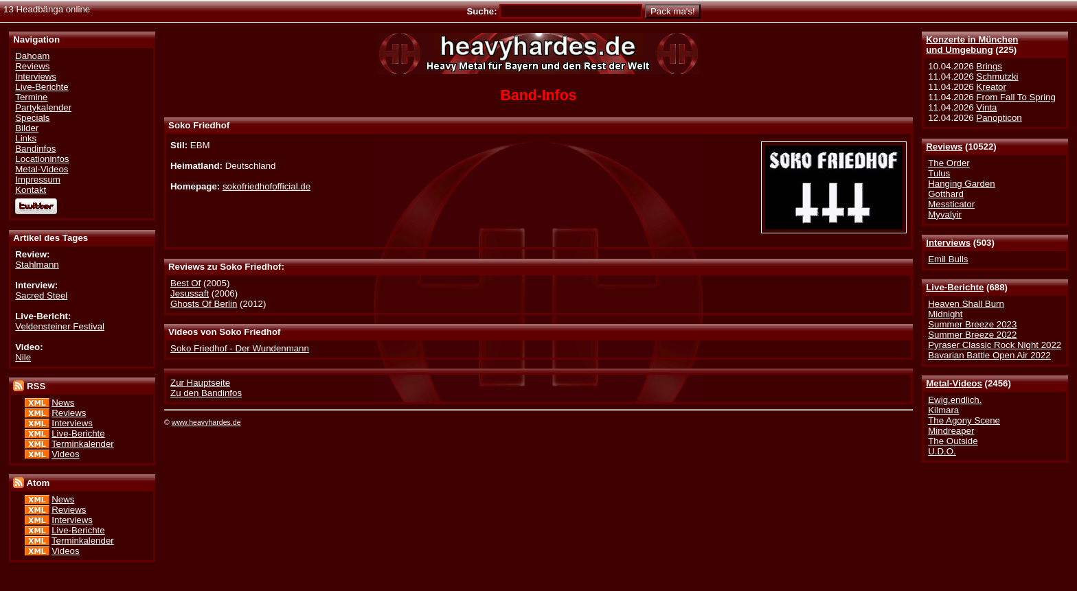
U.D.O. (942, 451)
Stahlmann (36, 264)
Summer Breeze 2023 (972, 324)
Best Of (185, 283)
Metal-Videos (954, 383)
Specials (32, 118)
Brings (989, 66)
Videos (65, 454)
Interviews (948, 242)
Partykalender (43, 107)
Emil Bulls (948, 259)
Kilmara (943, 410)
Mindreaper (951, 431)
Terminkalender (83, 444)
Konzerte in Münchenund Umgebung (972, 44)
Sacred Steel (41, 295)
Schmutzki (997, 76)
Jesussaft (189, 293)
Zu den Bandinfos (206, 393)
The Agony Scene (964, 420)
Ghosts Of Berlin (203, 304)
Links (25, 138)
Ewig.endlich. (955, 400)
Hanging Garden (961, 183)
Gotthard (946, 194)
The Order (948, 163)
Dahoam (32, 56)
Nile (23, 357)
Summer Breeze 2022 (972, 334)
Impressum (37, 179)
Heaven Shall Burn (966, 304)
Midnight (945, 314)
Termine (31, 97)
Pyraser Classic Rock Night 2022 (994, 345)
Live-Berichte (955, 287)
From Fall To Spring (1016, 97)
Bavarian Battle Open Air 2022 (989, 355)
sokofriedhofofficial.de (266, 186)
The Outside (952, 441)
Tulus (939, 173)
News (63, 402)
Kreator (991, 87)
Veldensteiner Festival (59, 326)
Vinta (986, 107)
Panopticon (998, 118)
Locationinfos (42, 159)
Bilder (26, 128)
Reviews (944, 146)
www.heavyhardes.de (206, 422)
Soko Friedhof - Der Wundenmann (239, 348)
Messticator (951, 204)
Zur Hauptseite (200, 383)
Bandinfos (35, 148)
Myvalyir (945, 214)
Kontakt (30, 190)
